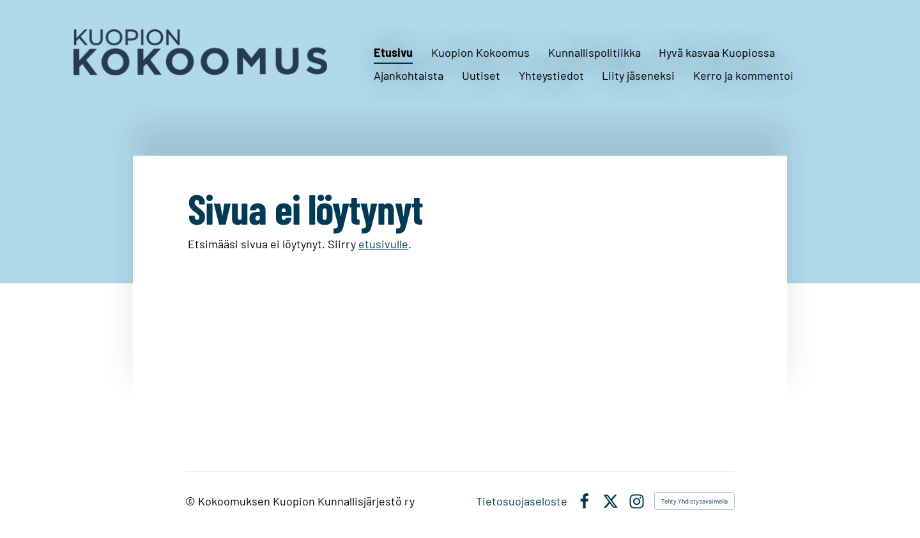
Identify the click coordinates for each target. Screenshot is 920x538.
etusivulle (383, 244)
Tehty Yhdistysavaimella (694, 501)
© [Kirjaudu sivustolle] (191, 501)
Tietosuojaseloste (521, 501)
